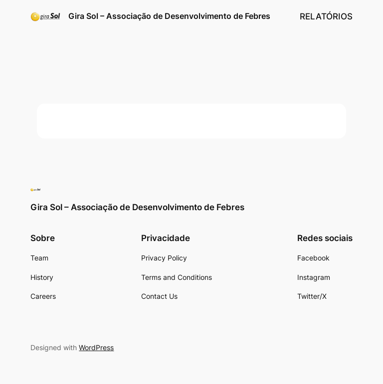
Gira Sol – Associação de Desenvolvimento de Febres (169, 16)
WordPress (96, 347)
